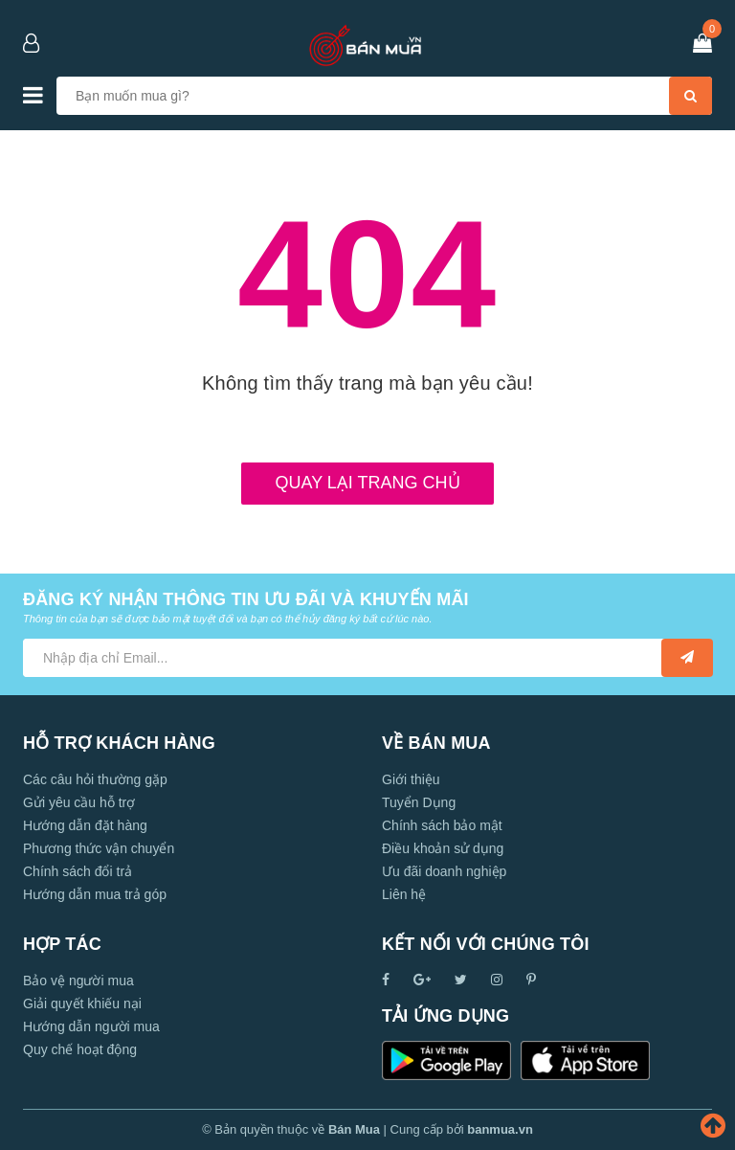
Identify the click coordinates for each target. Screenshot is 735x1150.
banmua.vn (500, 1129)
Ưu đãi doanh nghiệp (444, 871)
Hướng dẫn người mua (91, 1026)
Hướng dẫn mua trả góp (95, 894)
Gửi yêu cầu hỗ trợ (79, 802)
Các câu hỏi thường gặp (95, 779)
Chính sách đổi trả (77, 871)
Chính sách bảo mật (442, 825)
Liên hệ (404, 894)
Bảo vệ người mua (78, 980)
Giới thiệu (411, 779)
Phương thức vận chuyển (98, 848)
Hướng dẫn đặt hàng (85, 825)
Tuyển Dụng (419, 802)
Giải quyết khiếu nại (82, 1003)
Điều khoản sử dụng (442, 848)
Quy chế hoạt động (80, 1049)
